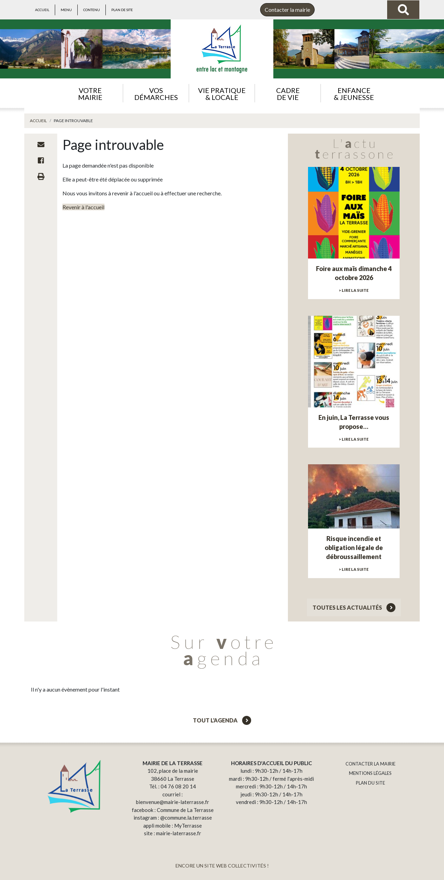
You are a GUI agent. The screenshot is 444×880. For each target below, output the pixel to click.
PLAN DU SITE (370, 783)
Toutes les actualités (354, 607)
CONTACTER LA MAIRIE (370, 764)
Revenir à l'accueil (83, 207)
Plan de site (122, 10)
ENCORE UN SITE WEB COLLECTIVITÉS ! (222, 866)
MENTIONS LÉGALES (370, 773)
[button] (90, 93)
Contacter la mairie (287, 9)
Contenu (91, 10)
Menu (66, 10)
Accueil (42, 10)
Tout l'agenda (222, 720)
